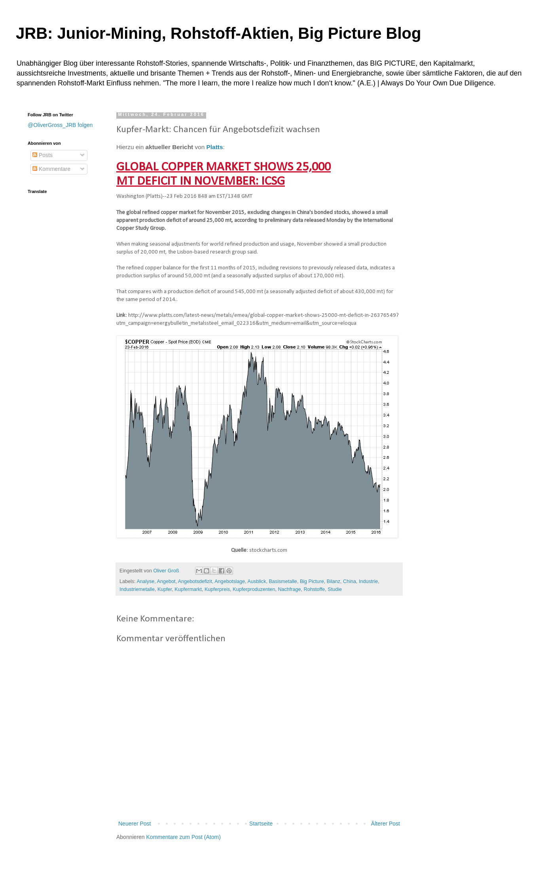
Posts (42, 155)
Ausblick (257, 581)
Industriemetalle (137, 589)
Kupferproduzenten (254, 589)
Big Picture (312, 581)
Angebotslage (229, 581)
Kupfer (164, 589)
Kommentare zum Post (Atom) (183, 837)
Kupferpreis (217, 589)
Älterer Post (385, 823)
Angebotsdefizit (195, 581)
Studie (335, 589)
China (349, 581)
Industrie (368, 581)
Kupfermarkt (188, 589)
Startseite (261, 823)
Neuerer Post (134, 823)
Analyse (145, 581)
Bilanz (333, 581)
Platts (215, 147)
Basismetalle (283, 581)
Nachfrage (289, 589)
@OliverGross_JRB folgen (60, 125)
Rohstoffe (314, 589)
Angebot (166, 581)
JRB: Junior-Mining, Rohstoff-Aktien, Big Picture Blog (218, 33)
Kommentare (51, 169)
